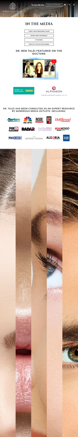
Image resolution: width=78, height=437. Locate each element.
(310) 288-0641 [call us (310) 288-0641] (38, 5)
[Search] (69, 5)
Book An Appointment (54, 4)
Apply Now (64, 95)
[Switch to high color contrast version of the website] (65, 5)
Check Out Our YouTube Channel (39, 44)
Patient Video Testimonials (39, 35)
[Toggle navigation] (74, 5)
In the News (39, 40)
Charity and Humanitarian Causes (39, 31)
